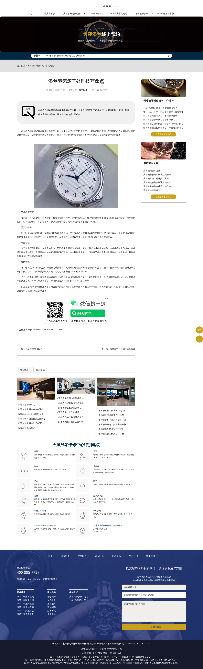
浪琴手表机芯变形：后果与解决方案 (160, 116)
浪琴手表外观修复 (25, 611)
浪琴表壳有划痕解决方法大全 (157, 183)
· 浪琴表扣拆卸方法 (26, 405)
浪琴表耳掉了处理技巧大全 (156, 179)
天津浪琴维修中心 (35, 66)
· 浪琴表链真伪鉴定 (26, 428)
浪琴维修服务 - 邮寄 (78, 600)
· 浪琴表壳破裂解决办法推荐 (70, 403)
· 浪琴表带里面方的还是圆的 (70, 398)
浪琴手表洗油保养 (25, 607)
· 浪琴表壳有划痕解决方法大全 (31, 419)
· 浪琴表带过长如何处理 (68, 412)
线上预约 (150, 556)
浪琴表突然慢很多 (33, 349)
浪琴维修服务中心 (165, 14)
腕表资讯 (116, 556)
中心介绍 (133, 556)
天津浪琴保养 (95, 14)
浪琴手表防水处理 (25, 600)
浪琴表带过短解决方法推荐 (122, 349)
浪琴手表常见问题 (118, 14)
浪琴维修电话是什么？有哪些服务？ (160, 108)
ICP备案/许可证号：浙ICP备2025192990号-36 (101, 649)
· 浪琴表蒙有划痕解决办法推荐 (31, 409)
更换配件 (82, 556)
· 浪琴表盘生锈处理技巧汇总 (110, 429)
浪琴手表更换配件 (71, 14)
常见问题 (50, 66)
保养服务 (51, 600)
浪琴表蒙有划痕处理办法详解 (157, 187)
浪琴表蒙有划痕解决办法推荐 (157, 175)
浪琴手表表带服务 (25, 614)
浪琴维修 (65, 556)
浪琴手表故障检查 (25, 604)
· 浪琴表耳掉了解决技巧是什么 (111, 410)
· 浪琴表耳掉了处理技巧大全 (30, 414)
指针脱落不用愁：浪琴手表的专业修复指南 (163, 112)
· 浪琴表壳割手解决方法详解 (70, 422)
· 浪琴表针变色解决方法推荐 (110, 415)
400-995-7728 (98, 532)
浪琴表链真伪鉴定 (151, 191)
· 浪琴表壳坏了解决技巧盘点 (70, 417)
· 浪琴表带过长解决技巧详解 (110, 434)
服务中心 (51, 614)
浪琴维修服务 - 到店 (78, 597)
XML (148, 644)
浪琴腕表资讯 (142, 14)
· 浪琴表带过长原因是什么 (69, 408)
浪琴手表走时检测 (25, 597)
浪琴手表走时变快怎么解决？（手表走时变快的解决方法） (163, 124)
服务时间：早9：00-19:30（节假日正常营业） (38, 579)
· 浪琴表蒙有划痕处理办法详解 (31, 423)
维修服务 (51, 597)
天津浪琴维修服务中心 (40, 287)
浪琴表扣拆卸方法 (151, 171)
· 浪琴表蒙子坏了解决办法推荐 (111, 424)
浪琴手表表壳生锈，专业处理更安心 (160, 120)
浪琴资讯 (51, 611)
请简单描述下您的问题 (154, 611)
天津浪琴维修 (48, 14)
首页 (31, 14)
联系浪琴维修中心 (163, 134)
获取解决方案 (154, 627)
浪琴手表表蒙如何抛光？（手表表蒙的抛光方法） (163, 128)
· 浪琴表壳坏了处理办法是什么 (111, 420)
